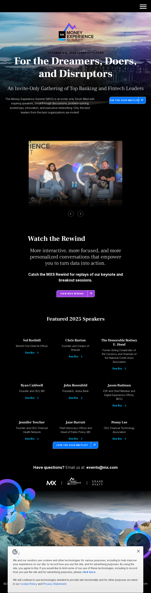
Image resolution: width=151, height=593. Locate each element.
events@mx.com (102, 467)
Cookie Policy (28, 583)
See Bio (32, 352)
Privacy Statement (54, 583)
